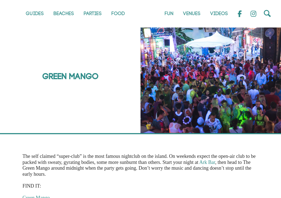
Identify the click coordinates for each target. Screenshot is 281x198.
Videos (219, 13)
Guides (35, 13)
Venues (192, 13)
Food (118, 13)
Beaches (64, 13)
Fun (169, 13)
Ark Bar (207, 162)
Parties (93, 13)
